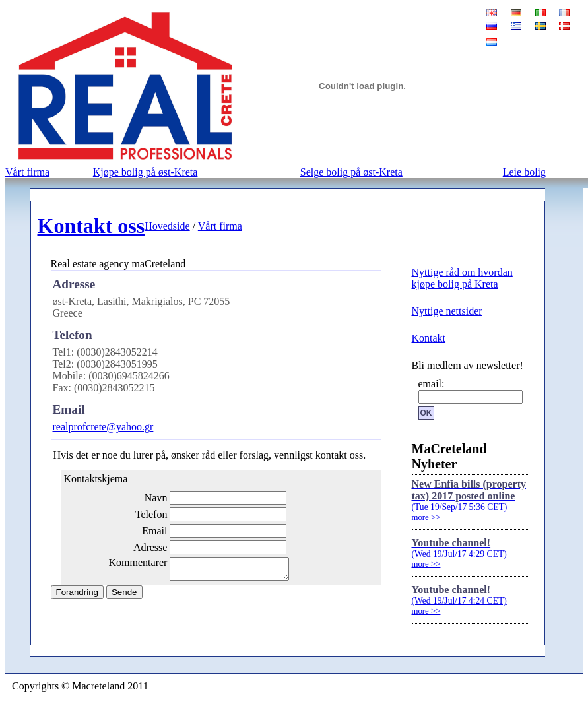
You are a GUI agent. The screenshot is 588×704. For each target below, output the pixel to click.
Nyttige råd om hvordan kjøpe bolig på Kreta (462, 278)
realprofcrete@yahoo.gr (103, 426)
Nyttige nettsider (447, 311)
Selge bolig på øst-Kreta (351, 171)
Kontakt (429, 338)
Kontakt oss (91, 226)
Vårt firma (27, 171)
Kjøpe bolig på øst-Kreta (145, 171)
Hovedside (167, 226)
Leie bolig (524, 171)
